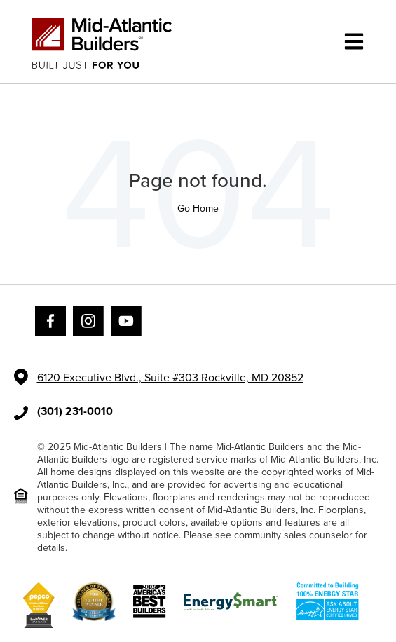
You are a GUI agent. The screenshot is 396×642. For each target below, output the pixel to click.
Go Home (198, 209)
